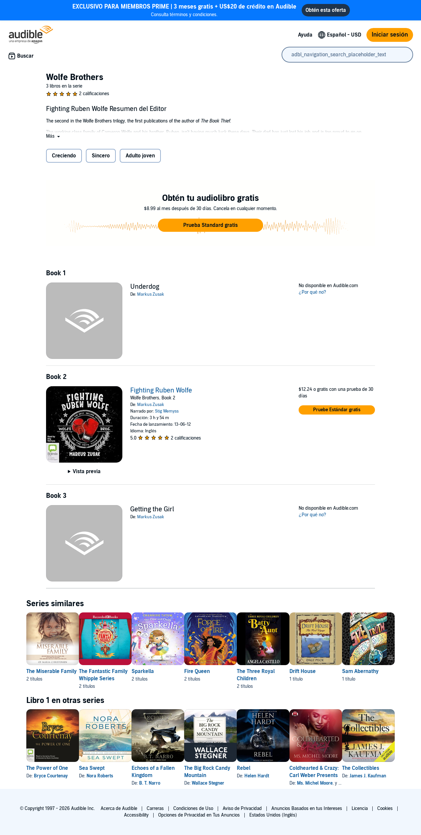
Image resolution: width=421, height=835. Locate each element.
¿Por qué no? (312, 292)
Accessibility (136, 815)
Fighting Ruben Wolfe (161, 390)
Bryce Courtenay (51, 776)
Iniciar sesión (390, 34)
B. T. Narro (170, 783)
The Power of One (47, 768)
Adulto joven (140, 155)
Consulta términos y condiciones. (184, 10)
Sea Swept (102, 768)
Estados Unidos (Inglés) (273, 815)
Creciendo (64, 155)
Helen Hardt (298, 776)
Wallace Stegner (239, 783)
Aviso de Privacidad (242, 808)
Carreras (155, 808)
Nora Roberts (110, 776)
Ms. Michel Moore (367, 783)
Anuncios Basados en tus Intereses (306, 808)
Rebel (285, 768)
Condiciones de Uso (193, 808)
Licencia (360, 808)
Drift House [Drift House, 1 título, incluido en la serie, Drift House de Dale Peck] (355, 671)
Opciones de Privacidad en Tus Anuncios (199, 815)
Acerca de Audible (119, 808)
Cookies (385, 808)
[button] (53, 136)
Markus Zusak (150, 294)
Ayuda (305, 35)
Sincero (101, 155)
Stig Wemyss (167, 411)
